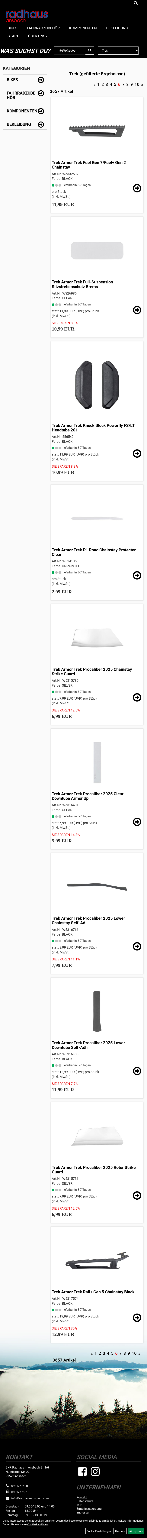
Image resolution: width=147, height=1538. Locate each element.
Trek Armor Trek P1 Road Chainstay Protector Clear (94, 552)
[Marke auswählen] (118, 51)
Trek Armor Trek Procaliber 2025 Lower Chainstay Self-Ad (88, 920)
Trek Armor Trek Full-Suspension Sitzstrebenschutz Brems (82, 284)
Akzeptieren (136, 1531)
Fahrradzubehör (43, 28)
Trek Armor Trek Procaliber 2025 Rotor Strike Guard (94, 1169)
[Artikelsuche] (136, 3)
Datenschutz (84, 1501)
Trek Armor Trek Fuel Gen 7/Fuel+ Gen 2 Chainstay (89, 164)
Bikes (13, 28)
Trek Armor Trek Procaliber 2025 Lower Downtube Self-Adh (88, 1045)
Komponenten (83, 28)
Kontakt (81, 1497)
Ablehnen (120, 1531)
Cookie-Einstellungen (99, 1531)
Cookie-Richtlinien (37, 1524)
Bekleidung (117, 28)
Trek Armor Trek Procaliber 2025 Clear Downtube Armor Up (87, 796)
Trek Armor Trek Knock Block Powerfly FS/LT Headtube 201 (93, 427)
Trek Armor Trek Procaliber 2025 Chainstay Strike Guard (92, 671)
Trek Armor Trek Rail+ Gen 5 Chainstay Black (93, 1292)
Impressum (83, 1512)
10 (137, 84)
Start (13, 36)
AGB (79, 1505)
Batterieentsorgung (89, 1509)
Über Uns (37, 36)
